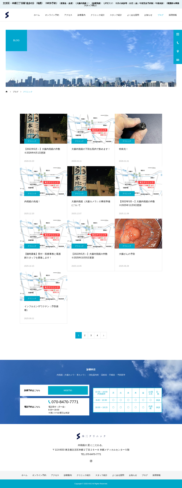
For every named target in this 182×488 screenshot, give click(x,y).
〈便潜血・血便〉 (66, 3)
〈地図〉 (39, 3)
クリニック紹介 (98, 15)
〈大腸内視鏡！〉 (82, 3)
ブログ (161, 15)
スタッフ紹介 (116, 15)
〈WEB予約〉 (51, 3)
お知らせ (148, 15)
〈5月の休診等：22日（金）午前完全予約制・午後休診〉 (139, 3)
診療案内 (81, 15)
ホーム (37, 15)
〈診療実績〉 (96, 3)
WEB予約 (68, 390)
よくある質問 (133, 15)
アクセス (68, 15)
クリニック (32, 141)
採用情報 (173, 15)
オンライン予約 (52, 15)
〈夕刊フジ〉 (108, 3)
